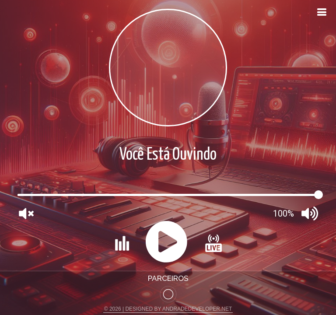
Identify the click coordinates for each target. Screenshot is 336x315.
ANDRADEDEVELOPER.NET (197, 309)
